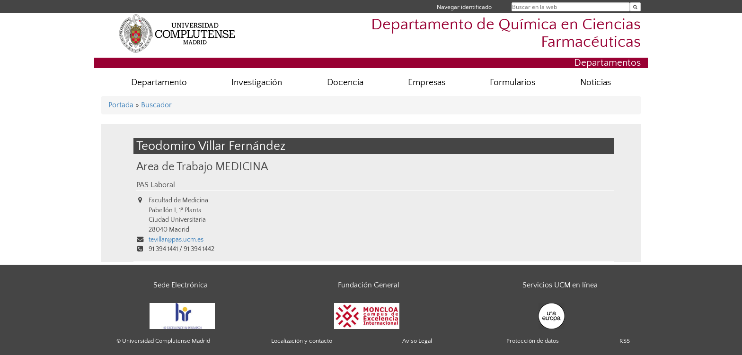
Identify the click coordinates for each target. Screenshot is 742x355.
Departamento (159, 82)
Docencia (345, 82)
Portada (120, 105)
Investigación (256, 82)
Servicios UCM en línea (560, 285)
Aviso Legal (417, 341)
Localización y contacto (301, 341)
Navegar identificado (464, 7)
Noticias (595, 82)
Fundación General (368, 285)
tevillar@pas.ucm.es (176, 239)
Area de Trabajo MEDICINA (202, 166)
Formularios (512, 82)
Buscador (156, 105)
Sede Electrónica (180, 285)
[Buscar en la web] (635, 6)
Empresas (426, 82)
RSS (624, 341)
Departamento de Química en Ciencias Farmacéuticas (506, 33)
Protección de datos (532, 341)
